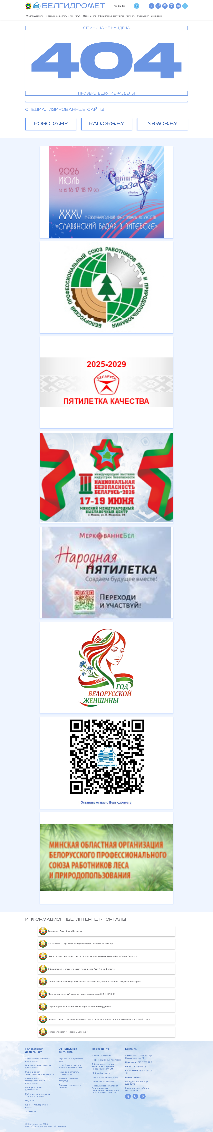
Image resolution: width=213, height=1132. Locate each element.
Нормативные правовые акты (71, 1060)
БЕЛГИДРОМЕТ (73, 6)
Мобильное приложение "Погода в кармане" (37, 1095)
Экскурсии (174, 16)
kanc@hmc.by (139, 1067)
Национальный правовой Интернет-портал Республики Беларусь (76, 944)
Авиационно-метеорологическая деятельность (35, 1080)
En (123, 6)
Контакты (145, 16)
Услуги (85, 16)
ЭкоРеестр (30, 1112)
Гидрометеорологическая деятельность (38, 1066)
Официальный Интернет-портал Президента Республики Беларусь (77, 969)
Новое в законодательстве (105, 1077)
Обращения (159, 16)
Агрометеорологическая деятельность (37, 1060)
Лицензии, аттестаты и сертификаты (70, 1073)
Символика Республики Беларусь (60, 931)
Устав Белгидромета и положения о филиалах (70, 1066)
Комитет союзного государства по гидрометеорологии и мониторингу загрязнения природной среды (94, 1019)
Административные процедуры (68, 1079)
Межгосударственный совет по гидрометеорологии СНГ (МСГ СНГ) (77, 994)
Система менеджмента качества (70, 1086)
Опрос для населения (103, 1082)
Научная (29, 1101)
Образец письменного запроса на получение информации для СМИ (103, 1066)
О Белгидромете (35, 16)
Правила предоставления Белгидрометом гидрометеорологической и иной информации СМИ (105, 1089)
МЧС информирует (101, 1073)
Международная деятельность (33, 1088)
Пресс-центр (98, 16)
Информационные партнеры (106, 1060)
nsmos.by (162, 124)
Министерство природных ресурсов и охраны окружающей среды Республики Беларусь (88, 956)
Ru (115, 6)
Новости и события (101, 1056)
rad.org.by (107, 124)
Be (119, 6)
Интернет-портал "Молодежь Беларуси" (63, 1032)
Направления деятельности (63, 16)
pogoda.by (51, 124)
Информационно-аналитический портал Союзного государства (75, 1007)
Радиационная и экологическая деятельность (39, 1073)
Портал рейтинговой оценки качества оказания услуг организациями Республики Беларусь (90, 981)
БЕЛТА (63, 1126)
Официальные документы (123, 16)
